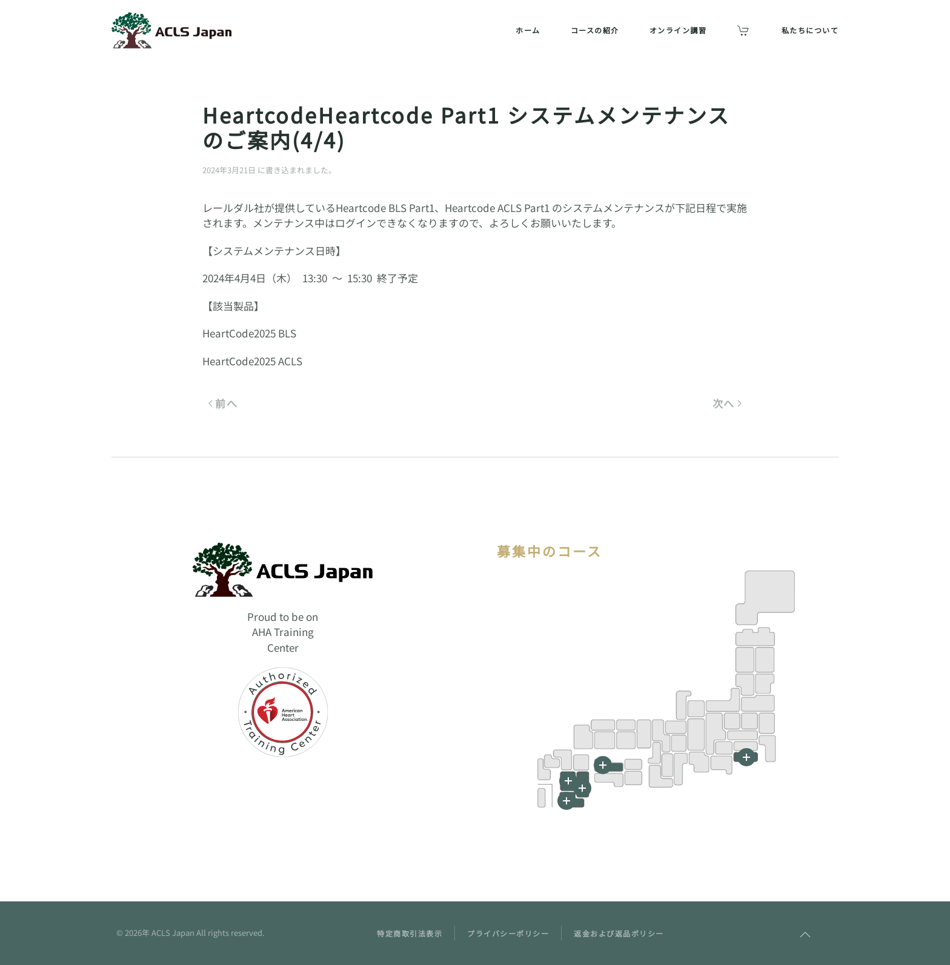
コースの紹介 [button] (595, 30)
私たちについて (810, 30)
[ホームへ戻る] (172, 30)
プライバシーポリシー (508, 933)
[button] (566, 801)
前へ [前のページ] (223, 403)
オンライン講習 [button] (678, 30)
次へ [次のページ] (727, 403)
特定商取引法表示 (409, 933)
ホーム (528, 30)
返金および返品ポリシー (619, 933)
